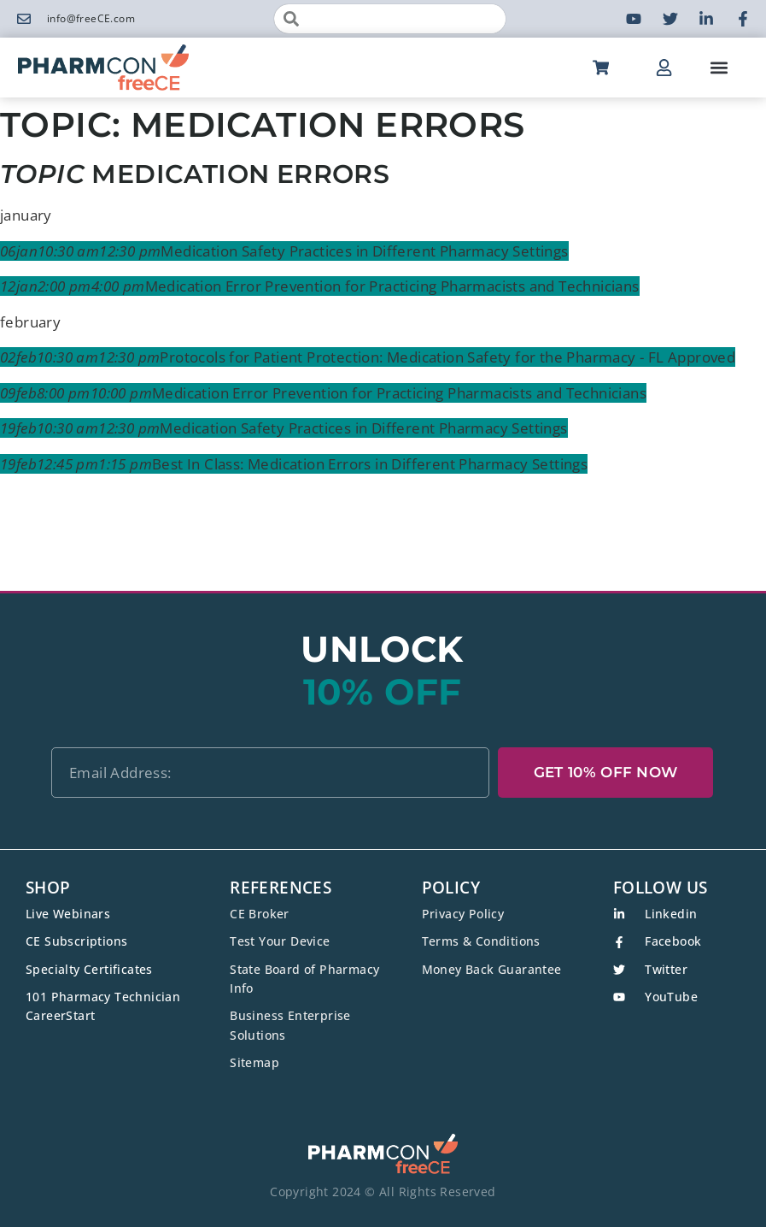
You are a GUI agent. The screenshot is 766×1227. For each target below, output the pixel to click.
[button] (719, 68)
